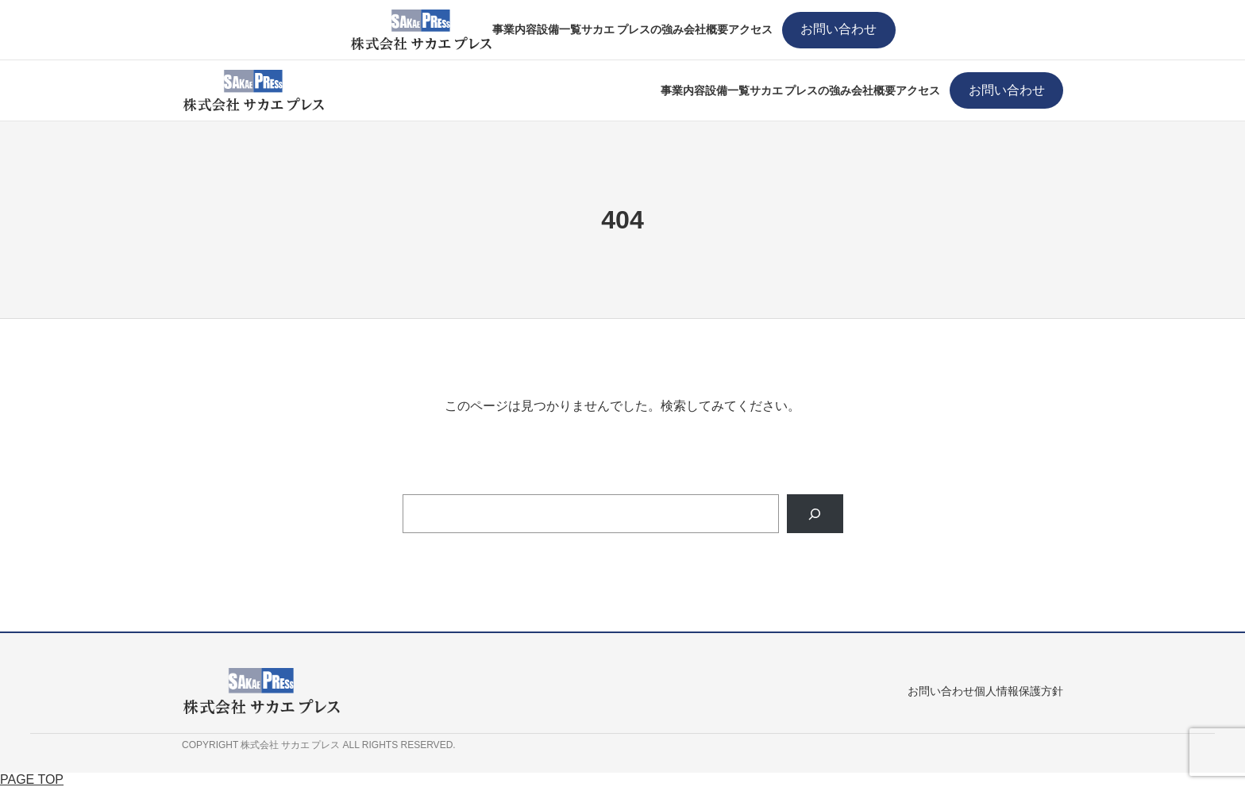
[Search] (815, 513)
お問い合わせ (838, 29)
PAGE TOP (32, 779)
